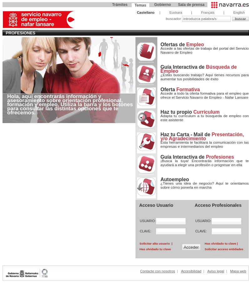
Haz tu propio (190, 112)
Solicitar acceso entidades (224, 249)
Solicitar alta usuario (155, 243)
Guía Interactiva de (198, 69)
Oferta (180, 89)
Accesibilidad (191, 271)
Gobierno (162, 4)
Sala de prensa (191, 4)
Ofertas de (182, 44)
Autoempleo (174, 179)
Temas (140, 5)
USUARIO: (146, 221)
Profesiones (20, 33)
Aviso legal (215, 271)
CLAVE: (145, 231)
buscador (174, 19)
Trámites (119, 4)
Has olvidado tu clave (155, 249)
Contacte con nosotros (157, 271)
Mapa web (238, 271)
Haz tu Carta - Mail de (202, 136)
